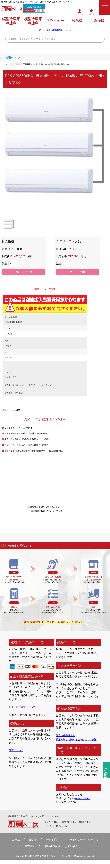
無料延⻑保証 (52, 850)
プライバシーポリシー (82, 844)
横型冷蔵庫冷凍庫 (33, 23)
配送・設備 (44, 32)
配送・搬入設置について (23, 707)
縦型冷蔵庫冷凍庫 (11, 23)
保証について (17, 750)
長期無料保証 (57, 32)
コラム (12, 844)
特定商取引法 (53, 844)
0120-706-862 (38, 7)
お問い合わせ (74, 850)
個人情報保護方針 (66, 735)
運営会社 (28, 850)
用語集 (30, 844)
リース (68, 32)
